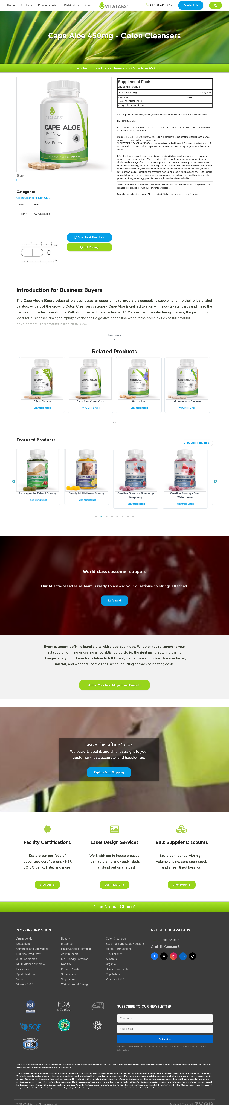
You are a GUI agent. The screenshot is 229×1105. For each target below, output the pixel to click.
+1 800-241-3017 (159, 6)
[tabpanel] (41, 480)
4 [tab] (112, 517)
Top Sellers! (113, 974)
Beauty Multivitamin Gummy (90, 494)
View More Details (42, 408)
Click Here (182, 885)
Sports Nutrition (26, 974)
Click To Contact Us (166, 947)
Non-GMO (44, 198)
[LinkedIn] (183, 956)
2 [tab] (101, 517)
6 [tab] (122, 517)
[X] (164, 956)
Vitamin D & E (24, 985)
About (88, 7)
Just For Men (114, 954)
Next (215, 482)
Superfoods (68, 974)
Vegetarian (68, 979)
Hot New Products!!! (29, 954)
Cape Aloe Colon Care (90, 402)
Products (26, 7)
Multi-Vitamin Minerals (30, 964)
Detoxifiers (23, 944)
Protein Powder (70, 969)
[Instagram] (173, 956)
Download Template (89, 237)
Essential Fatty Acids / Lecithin (125, 944)
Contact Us (190, 7)
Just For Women (26, 959)
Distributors (71, 7)
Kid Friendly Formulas (74, 959)
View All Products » (197, 443)
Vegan (20, 979)
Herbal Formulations (119, 949)
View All (47, 885)
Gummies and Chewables (32, 949)
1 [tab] (96, 517)
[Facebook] (154, 956)
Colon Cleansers (114, 68)
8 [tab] (133, 517)
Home (11, 7)
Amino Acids (24, 939)
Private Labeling (48, 7)
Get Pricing (89, 247)
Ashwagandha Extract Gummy (41, 494)
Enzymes (67, 944)
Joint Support (69, 954)
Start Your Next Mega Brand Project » (114, 685)
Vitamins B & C (115, 979)
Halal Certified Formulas (76, 949)
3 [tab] (106, 517)
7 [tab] (128, 517)
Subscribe (165, 1039)
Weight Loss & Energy (74, 985)
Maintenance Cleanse (187, 402)
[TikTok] (192, 956)
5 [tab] (117, 517)
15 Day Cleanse (41, 402)
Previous (14, 482)
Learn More (114, 885)
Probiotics (22, 969)
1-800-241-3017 (170, 940)
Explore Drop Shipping (109, 772)
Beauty (65, 939)
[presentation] (113, 423)
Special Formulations (119, 969)
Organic (111, 964)
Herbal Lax (139, 402)
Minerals (111, 959)
